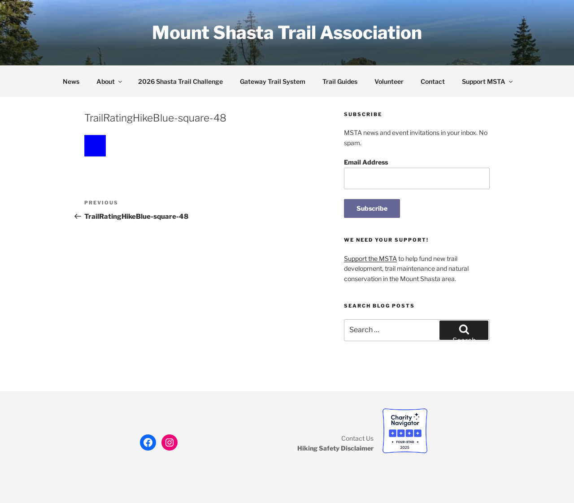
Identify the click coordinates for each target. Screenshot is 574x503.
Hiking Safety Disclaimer (335, 448)
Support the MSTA (370, 258)
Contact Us (357, 438)
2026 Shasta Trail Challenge (180, 81)
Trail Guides (339, 81)
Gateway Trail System (272, 81)
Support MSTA (488, 81)
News (71, 81)
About (109, 81)
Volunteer (389, 81)
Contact (433, 81)
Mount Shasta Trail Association (287, 32)
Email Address (366, 162)
